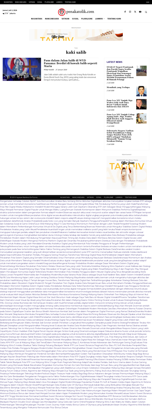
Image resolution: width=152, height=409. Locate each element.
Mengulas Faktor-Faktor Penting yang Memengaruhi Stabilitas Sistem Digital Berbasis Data (73, 249)
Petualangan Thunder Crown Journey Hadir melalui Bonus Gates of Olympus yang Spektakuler (68, 404)
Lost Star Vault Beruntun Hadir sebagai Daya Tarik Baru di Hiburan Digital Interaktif (80, 297)
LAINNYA (119, 197)
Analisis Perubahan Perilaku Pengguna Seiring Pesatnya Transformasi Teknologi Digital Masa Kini (60, 255)
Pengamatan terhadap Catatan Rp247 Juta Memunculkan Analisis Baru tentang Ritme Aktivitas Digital (48, 201)
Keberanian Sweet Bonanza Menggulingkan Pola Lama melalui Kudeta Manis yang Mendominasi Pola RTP (65, 351)
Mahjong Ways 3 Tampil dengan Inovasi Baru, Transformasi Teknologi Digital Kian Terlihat (56, 280)
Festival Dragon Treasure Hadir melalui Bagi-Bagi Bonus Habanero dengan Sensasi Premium (85, 373)
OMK (4, 80)
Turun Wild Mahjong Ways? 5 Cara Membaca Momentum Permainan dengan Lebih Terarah (77, 224)
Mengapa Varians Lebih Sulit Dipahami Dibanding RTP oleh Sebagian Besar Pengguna (91, 207)
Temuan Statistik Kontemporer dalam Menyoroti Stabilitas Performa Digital (101, 209)
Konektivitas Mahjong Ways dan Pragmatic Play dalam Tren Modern (46, 399)
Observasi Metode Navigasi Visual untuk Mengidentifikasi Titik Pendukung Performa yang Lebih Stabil (88, 204)
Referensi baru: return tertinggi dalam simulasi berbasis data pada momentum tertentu (50, 246)
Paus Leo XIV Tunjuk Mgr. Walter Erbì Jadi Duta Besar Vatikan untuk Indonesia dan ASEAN (120, 103)
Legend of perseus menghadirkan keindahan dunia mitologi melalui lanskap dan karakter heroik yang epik (55, 235)
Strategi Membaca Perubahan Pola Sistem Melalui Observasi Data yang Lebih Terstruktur (50, 266)
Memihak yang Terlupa (118, 87)
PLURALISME (108, 197)
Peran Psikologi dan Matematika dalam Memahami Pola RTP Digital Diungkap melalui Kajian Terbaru (68, 356)
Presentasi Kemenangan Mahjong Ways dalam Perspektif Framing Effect (64, 359)
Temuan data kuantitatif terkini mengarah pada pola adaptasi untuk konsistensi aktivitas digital (56, 334)
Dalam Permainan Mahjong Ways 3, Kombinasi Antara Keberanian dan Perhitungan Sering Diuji (90, 342)
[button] (146, 12)
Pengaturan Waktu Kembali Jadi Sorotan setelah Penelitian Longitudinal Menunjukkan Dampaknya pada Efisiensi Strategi (70, 323)
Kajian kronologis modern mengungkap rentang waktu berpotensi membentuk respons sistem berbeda (57, 306)
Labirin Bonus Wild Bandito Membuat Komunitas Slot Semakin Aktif (110, 399)
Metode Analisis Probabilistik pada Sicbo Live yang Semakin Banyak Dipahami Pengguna (58, 221)
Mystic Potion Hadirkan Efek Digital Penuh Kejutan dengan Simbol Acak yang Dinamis (46, 331)
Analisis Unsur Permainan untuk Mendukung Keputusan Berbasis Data (84, 258)
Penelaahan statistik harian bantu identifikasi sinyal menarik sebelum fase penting (78, 317)
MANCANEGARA (78, 197)
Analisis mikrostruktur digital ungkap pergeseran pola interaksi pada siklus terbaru (103, 215)
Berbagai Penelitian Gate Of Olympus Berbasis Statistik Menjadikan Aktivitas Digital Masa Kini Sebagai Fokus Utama (62, 339)
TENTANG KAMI (131, 197)
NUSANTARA (65, 197)
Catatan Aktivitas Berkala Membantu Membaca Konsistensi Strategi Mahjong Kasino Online (67, 294)
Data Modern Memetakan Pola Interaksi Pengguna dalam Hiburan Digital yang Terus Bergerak (85, 272)
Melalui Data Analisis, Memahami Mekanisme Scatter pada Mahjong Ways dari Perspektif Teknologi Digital (77, 379)
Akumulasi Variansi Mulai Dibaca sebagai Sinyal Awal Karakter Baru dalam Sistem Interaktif (101, 274)
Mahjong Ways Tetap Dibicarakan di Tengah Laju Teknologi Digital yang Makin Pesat (65, 269)
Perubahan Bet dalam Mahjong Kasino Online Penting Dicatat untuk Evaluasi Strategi (91, 300)
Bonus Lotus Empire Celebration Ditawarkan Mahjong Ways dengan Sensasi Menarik (109, 368)
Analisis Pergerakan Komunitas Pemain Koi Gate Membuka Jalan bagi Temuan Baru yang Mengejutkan (83, 365)
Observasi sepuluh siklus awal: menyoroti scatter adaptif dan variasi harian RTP (99, 212)
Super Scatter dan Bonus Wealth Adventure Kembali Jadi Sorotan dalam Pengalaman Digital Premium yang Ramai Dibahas (76, 311)
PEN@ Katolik (49, 70)
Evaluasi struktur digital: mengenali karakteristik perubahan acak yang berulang (86, 260)
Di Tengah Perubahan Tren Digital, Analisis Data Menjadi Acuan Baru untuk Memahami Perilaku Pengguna (92, 283)
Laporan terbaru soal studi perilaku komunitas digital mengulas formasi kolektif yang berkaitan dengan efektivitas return (83, 289)
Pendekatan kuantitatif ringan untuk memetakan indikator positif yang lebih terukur (75, 229)
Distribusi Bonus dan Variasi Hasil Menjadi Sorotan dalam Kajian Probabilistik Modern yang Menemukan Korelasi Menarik (65, 393)
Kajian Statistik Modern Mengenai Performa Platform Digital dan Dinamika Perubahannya (48, 241)
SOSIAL (98, 197)
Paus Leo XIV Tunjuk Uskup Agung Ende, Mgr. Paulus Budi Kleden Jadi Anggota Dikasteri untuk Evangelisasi (121, 118)
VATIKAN (90, 197)
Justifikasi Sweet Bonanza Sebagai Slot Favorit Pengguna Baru (69, 396)
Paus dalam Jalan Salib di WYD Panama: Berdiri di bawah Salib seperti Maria (70, 63)
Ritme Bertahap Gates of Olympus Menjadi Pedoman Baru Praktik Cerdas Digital (42, 388)
